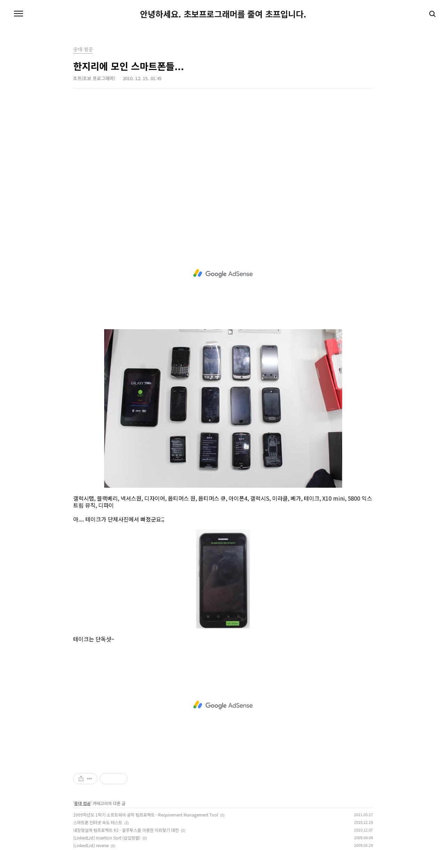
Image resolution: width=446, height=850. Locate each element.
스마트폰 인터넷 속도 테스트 (97, 822)
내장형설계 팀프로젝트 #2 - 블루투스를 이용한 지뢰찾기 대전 (126, 830)
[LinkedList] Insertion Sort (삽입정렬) (106, 838)
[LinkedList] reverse (91, 845)
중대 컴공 (82, 803)
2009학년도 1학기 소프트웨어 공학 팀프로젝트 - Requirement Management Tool (145, 815)
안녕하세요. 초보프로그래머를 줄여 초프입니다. (223, 14)
